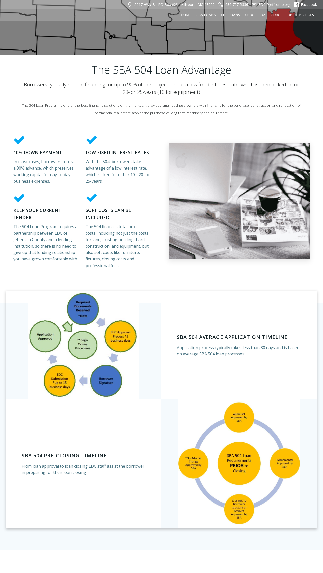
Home (186, 14)
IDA (263, 14)
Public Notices (300, 14)
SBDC (250, 14)
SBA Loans (206, 14)
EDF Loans (231, 14)
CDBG (276, 14)
